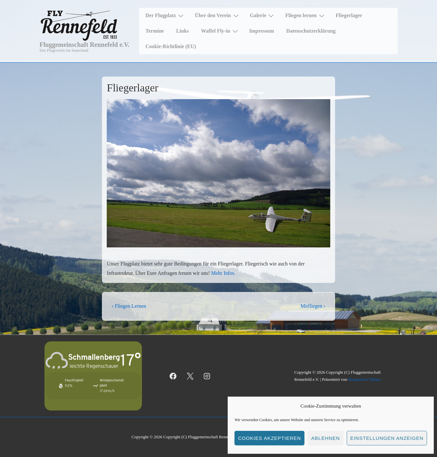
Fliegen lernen (305, 15)
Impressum (261, 31)
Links (182, 31)
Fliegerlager (349, 15)
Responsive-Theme (364, 379)
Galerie (263, 15)
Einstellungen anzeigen (386, 438)
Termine (154, 31)
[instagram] (207, 376)
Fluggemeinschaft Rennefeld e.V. (85, 44)
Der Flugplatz (165, 15)
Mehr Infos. (223, 273)
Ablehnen (325, 438)
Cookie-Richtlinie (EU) (170, 46)
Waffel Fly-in (220, 31)
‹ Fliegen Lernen (129, 306)
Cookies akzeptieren (269, 438)
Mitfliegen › (313, 306)
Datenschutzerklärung (311, 31)
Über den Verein (217, 15)
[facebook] (173, 376)
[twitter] (190, 376)
